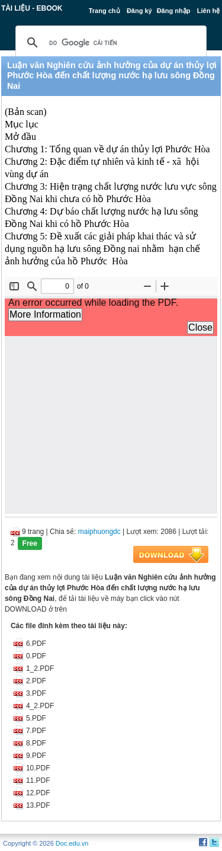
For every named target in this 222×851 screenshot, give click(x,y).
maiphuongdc (99, 531)
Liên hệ (208, 10)
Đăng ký (139, 10)
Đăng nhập (174, 10)
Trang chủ (104, 10)
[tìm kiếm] (109, 43)
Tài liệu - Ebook (32, 8)
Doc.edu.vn (72, 843)
